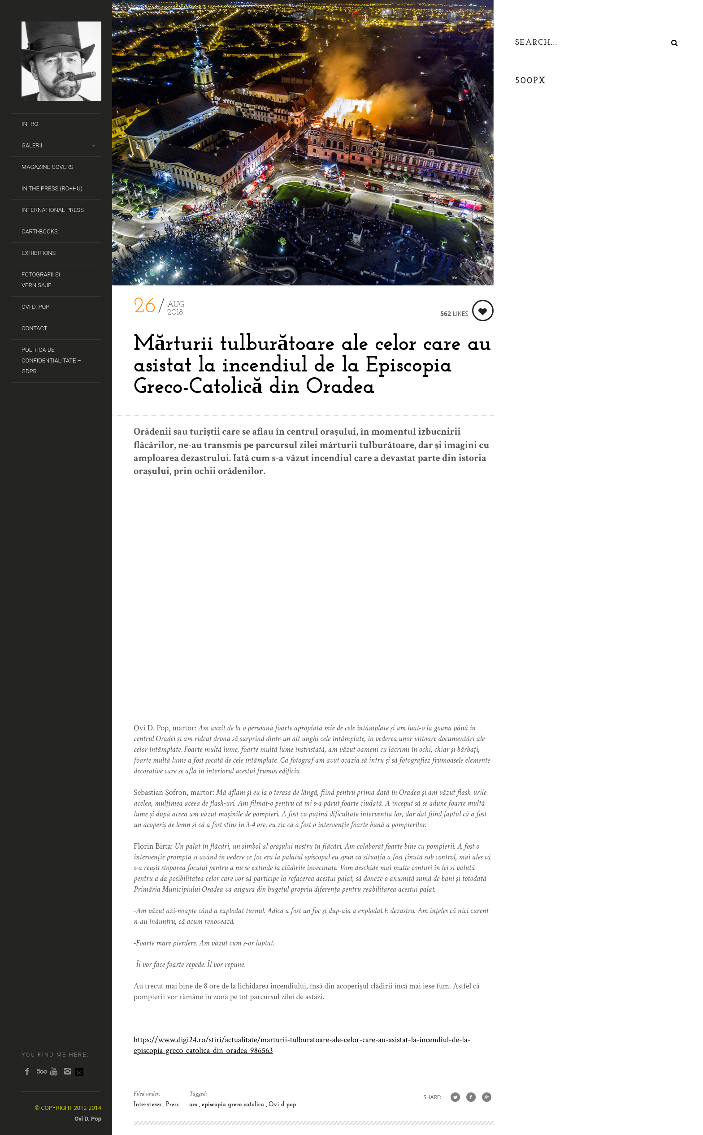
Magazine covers (48, 167)
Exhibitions (39, 253)
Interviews (148, 1104)
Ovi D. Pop (35, 306)
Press (172, 1104)
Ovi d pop (282, 1104)
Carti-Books (40, 231)
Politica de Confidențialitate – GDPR (51, 360)
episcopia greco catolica (234, 1104)
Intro (30, 124)
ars (194, 1104)
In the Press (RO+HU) (52, 188)
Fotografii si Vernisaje (41, 280)
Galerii (32, 145)
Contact (35, 328)
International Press (53, 210)
